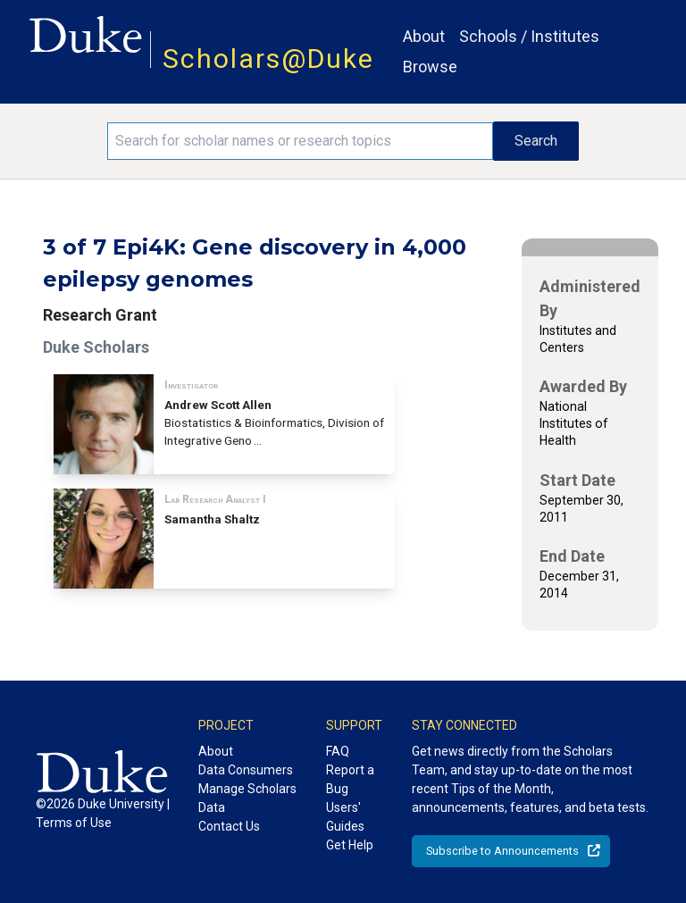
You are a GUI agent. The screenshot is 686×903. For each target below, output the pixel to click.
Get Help (349, 845)
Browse (430, 66)
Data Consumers (245, 770)
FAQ (337, 751)
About (424, 36)
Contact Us (229, 826)
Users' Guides (345, 816)
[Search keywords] (300, 141)
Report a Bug (350, 779)
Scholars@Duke (268, 58)
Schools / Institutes (529, 36)
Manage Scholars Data (247, 798)
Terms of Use (74, 822)
